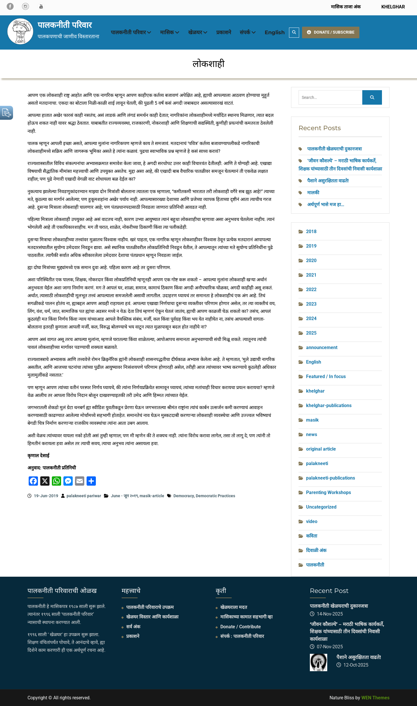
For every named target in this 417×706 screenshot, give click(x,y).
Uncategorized (321, 507)
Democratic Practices (215, 495)
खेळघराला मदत (233, 607)
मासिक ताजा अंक (346, 7)
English (275, 32)
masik (312, 420)
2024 (311, 318)
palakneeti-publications (330, 478)
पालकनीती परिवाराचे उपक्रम (150, 607)
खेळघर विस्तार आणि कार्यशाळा (152, 617)
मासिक (167, 32)
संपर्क (245, 32)
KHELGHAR (392, 7)
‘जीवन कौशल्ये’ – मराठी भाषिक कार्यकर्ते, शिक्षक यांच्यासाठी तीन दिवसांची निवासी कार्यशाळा (347, 631)
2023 (311, 304)
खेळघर (195, 32)
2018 (311, 231)
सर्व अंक (133, 626)
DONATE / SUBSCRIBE (330, 32)
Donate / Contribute (240, 626)
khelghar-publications (329, 405)
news (311, 434)
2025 (311, 333)
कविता (311, 536)
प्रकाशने (223, 32)
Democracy (183, 495)
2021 (311, 275)
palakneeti (317, 463)
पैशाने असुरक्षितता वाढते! (328, 181)
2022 (311, 289)
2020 (311, 260)
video (311, 521)
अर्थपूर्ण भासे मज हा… (325, 204)
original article (321, 449)
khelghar (315, 391)
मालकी (313, 192)
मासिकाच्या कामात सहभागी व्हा (246, 617)
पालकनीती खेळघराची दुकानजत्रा (334, 149)
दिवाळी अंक (316, 550)
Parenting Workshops (328, 492)
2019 (311, 246)
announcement (321, 347)
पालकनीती (315, 565)
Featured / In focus (326, 376)
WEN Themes (375, 697)
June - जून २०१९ (124, 495)
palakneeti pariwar (84, 495)
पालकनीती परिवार (65, 25)
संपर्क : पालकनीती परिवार (242, 636)
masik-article (152, 495)
